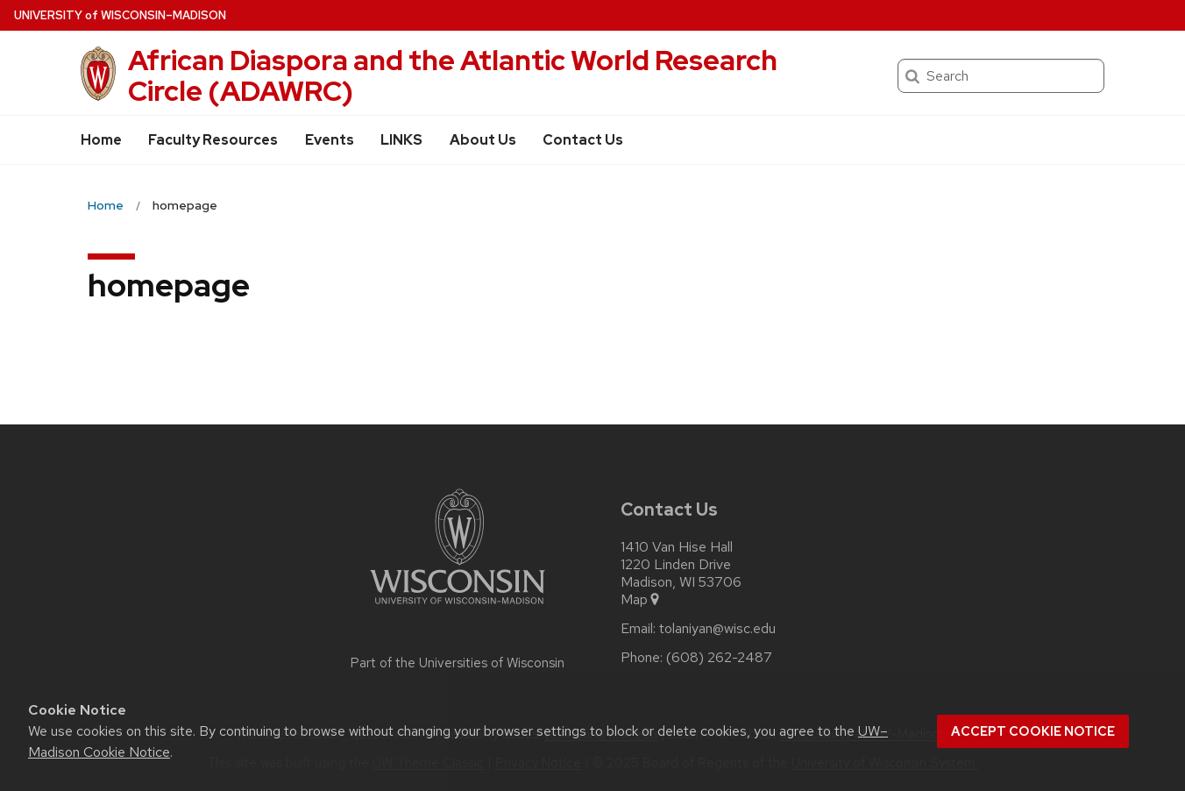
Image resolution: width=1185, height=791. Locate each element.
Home (101, 140)
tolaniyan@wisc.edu (717, 629)
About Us (483, 140)
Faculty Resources (213, 140)
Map (641, 600)
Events (329, 140)
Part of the (457, 663)
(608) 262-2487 (719, 657)
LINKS (401, 140)
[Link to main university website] (457, 607)
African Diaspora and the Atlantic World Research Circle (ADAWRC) (452, 75)
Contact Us (583, 140)
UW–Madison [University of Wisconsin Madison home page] (120, 15)
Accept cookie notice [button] (1033, 731)
